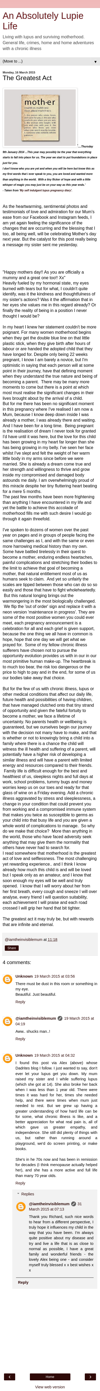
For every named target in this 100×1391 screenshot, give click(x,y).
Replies (27, 1194)
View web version (50, 1387)
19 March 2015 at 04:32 (54, 1055)
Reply (20, 1002)
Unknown (24, 976)
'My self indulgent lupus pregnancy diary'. (45, 190)
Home (50, 1377)
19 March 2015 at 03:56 (54, 976)
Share (11, 948)
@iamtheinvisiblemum (35, 1018)
